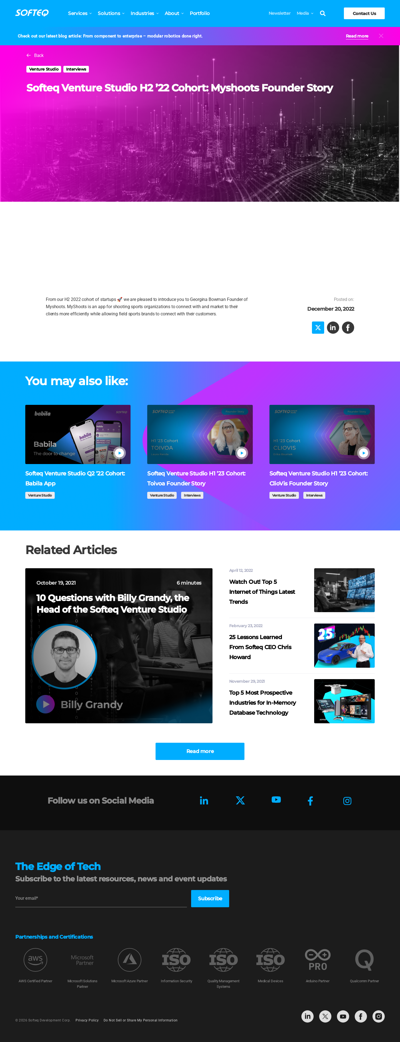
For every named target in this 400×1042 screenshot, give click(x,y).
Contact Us (364, 13)
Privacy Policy (87, 1020)
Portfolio (200, 13)
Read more (357, 36)
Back (38, 55)
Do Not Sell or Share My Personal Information (141, 1020)
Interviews (76, 69)
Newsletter (280, 13)
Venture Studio (43, 69)
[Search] (323, 14)
